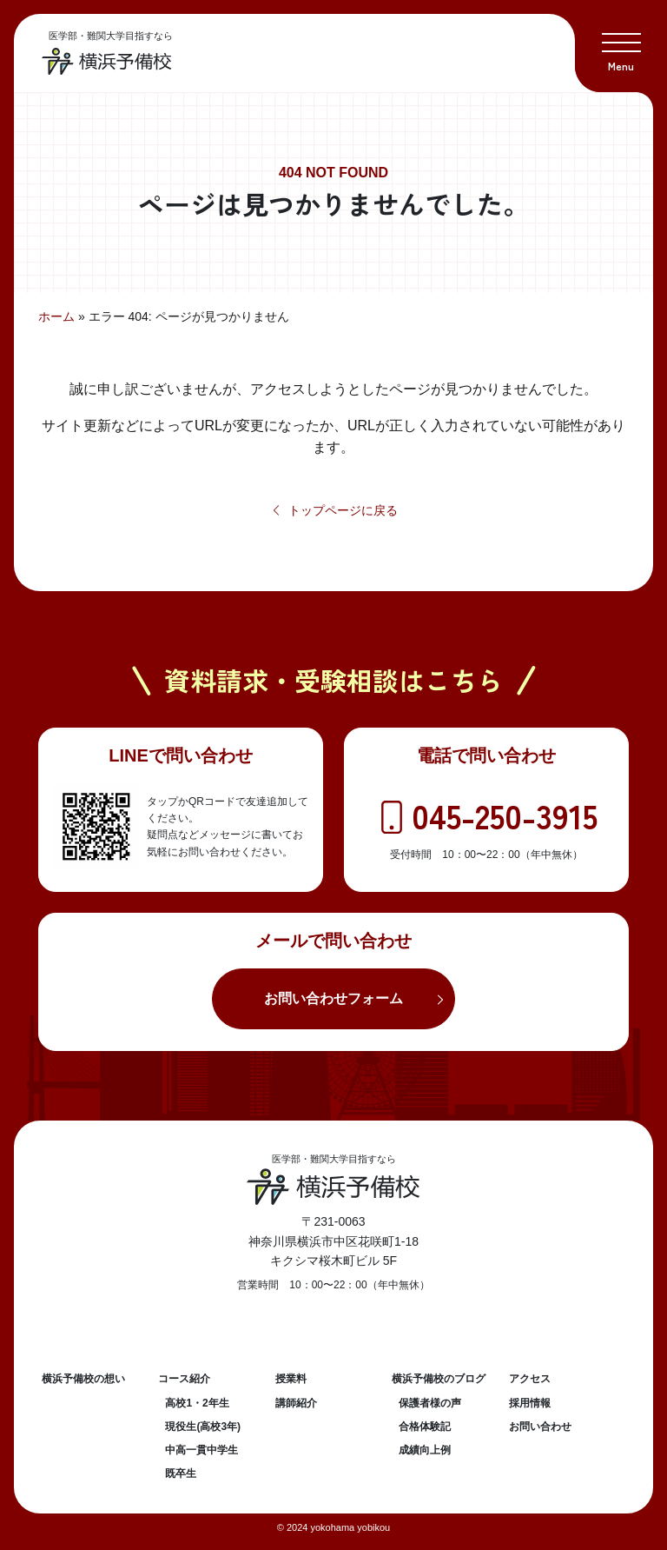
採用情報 (530, 1403)
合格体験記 (425, 1426)
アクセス (530, 1379)
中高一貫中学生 (201, 1450)
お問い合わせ (540, 1426)
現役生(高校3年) (203, 1426)
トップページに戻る (334, 510)
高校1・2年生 (196, 1403)
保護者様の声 (430, 1403)
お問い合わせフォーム (333, 998)
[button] (621, 46)
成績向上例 (425, 1450)
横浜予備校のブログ (438, 1379)
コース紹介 (184, 1379)
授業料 (291, 1379)
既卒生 (180, 1473)
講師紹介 (296, 1403)
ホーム (56, 316)
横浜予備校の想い (83, 1379)
